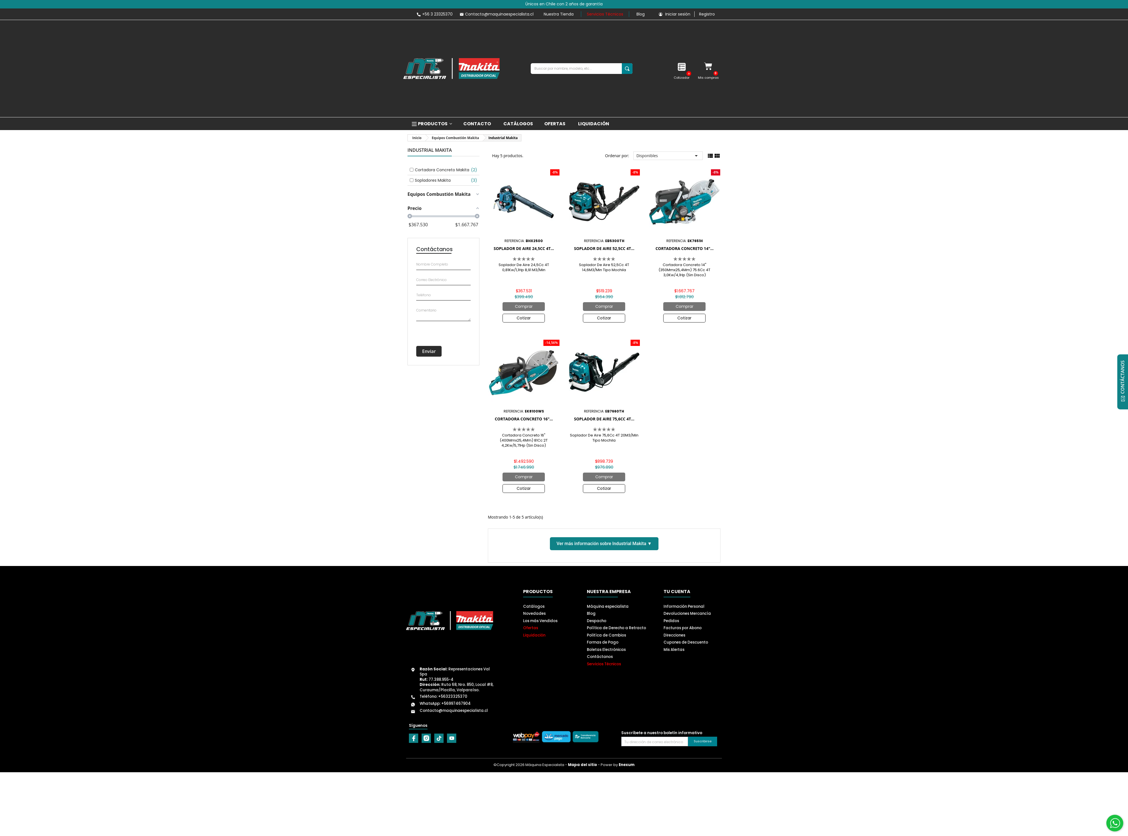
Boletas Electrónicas (606, 649)
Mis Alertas (674, 649)
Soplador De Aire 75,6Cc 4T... (604, 419)
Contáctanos (600, 656)
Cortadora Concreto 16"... (524, 419)
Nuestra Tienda (559, 14)
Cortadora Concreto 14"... (684, 248)
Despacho (596, 621)
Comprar (524, 306)
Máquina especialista (608, 606)
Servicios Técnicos (605, 14)
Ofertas (530, 628)
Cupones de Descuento (686, 642)
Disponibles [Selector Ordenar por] (668, 155)
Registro (707, 14)
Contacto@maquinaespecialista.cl (454, 710)
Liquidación (534, 635)
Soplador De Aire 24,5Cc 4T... (523, 248)
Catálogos (534, 606)
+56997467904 (456, 703)
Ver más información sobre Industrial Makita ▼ (604, 543)
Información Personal (684, 606)
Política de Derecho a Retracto (616, 628)
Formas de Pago (602, 642)
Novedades (534, 613)
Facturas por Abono (683, 628)
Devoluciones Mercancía (687, 613)
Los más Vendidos (540, 621)
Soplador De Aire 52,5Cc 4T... (604, 248)
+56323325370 (452, 696)
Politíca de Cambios (606, 635)
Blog (640, 14)
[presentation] (442, 330)
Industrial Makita (429, 150)
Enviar (429, 351)
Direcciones (674, 635)
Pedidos (671, 621)
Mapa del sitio (582, 764)
